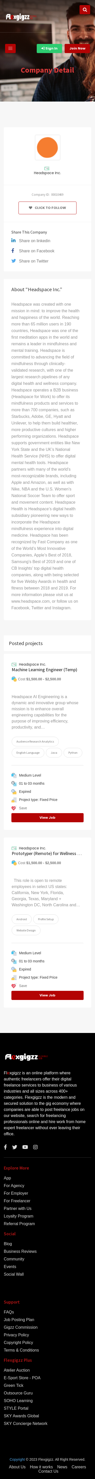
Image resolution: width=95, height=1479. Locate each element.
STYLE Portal (16, 1408)
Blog (8, 1244)
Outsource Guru (18, 1393)
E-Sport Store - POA (22, 1378)
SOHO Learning (18, 1401)
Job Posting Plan (19, 1320)
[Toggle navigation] (10, 48)
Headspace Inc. (47, 173)
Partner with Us (17, 1209)
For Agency (14, 1186)
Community (14, 1259)
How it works (41, 1467)
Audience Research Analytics (35, 741)
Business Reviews (20, 1252)
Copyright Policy (18, 1343)
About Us (17, 1467)
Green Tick (13, 1386)
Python (73, 752)
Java (54, 752)
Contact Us (48, 1471)
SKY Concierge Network (25, 1424)
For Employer (16, 1193)
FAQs (9, 1312)
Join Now (77, 48)
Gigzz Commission (20, 1327)
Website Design (26, 930)
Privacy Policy (16, 1335)
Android (21, 919)
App (7, 1178)
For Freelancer (17, 1201)
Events (10, 1267)
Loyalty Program (18, 1216)
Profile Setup (46, 919)
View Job (47, 817)
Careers (79, 1467)
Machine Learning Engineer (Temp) (44, 669)
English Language (28, 752)
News (62, 1467)
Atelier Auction (17, 1370)
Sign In (49, 48)
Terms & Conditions (21, 1350)
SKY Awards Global (21, 1416)
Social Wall (14, 1274)
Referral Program (19, 1224)
